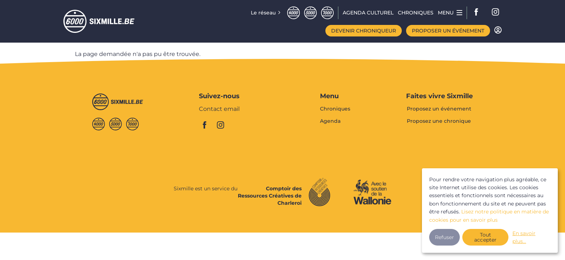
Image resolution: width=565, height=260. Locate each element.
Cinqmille (310, 12)
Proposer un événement (448, 30)
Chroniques (335, 109)
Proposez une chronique (439, 121)
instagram (496, 12)
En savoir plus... (523, 237)
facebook (478, 12)
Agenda (330, 121)
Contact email (219, 109)
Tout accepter (486, 237)
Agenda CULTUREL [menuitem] (368, 12)
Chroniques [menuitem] (415, 12)
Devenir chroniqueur (363, 30)
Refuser (444, 237)
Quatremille (293, 12)
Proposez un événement (439, 109)
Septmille (327, 12)
